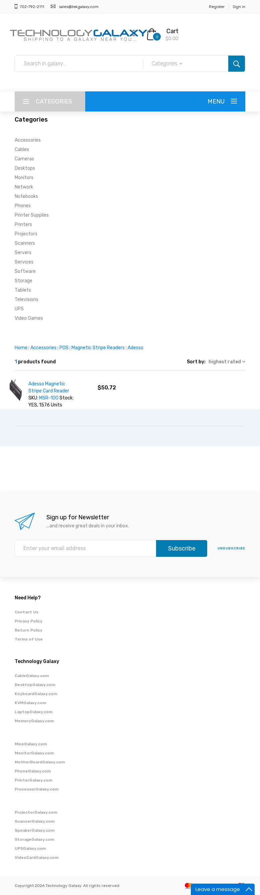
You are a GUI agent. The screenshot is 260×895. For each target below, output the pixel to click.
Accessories (28, 140)
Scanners (25, 243)
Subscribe (182, 548)
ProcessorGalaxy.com (36, 789)
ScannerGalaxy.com (34, 821)
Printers (23, 224)
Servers (23, 252)
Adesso (135, 348)
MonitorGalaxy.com (34, 753)
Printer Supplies (32, 215)
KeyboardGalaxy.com (36, 693)
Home (21, 348)
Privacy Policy (28, 621)
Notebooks (26, 196)
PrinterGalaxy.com (33, 780)
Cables (22, 149)
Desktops (25, 168)
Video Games (29, 318)
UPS (19, 309)
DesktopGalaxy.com (35, 684)
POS (64, 348)
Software (25, 271)
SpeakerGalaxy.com (34, 830)
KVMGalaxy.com (30, 702)
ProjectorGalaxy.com (36, 812)
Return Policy (28, 630)
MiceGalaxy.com (31, 744)
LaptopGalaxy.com (33, 712)
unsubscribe (231, 548)
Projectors (26, 234)
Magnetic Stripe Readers (98, 348)
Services (24, 262)
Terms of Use (29, 639)
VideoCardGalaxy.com (36, 857)
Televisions (26, 299)
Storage (23, 281)
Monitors (24, 177)
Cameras (24, 159)
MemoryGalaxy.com (34, 721)
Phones (23, 206)
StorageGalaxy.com (34, 839)
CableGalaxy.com (32, 675)
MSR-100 (48, 398)
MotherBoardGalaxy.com (40, 762)
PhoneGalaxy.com (33, 771)
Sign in (239, 6)
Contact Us (26, 612)
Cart (172, 31)
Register (217, 6)
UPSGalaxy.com (30, 848)
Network (24, 187)
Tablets (23, 290)
